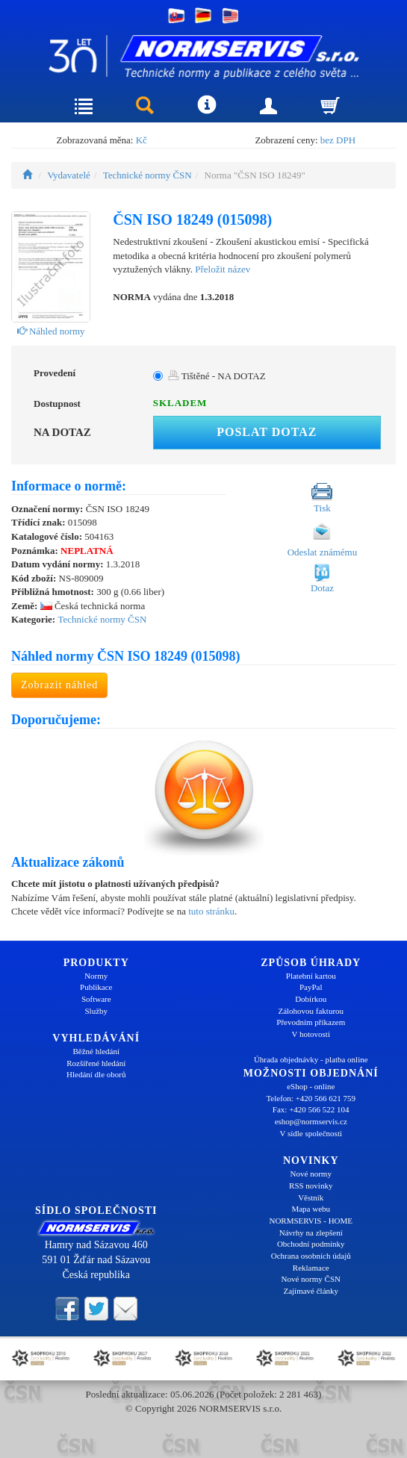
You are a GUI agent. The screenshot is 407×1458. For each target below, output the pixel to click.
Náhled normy (51, 331)
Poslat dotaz (267, 432)
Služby (96, 1010)
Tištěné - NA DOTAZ (217, 375)
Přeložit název (222, 269)
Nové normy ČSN (311, 1278)
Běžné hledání (95, 1051)
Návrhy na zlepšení (311, 1232)
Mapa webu (310, 1208)
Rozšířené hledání (95, 1063)
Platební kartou (311, 975)
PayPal (311, 986)
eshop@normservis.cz (311, 1121)
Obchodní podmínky (311, 1243)
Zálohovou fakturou (311, 1010)
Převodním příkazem (310, 1022)
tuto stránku (211, 911)
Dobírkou (310, 998)
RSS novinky (310, 1185)
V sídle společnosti (310, 1133)
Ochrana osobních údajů (311, 1255)
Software (96, 998)
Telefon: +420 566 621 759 (310, 1098)
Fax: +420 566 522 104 (311, 1109)
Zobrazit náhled (59, 685)
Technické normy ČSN (147, 175)
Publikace (96, 986)
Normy (96, 975)
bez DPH (337, 140)
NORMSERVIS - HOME (310, 1220)
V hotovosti (311, 1033)
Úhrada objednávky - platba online (311, 1059)
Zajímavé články (310, 1290)
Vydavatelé (68, 175)
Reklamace (311, 1267)
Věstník (310, 1197)
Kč (141, 140)
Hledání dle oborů (95, 1074)
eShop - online (311, 1086)
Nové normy (311, 1173)
